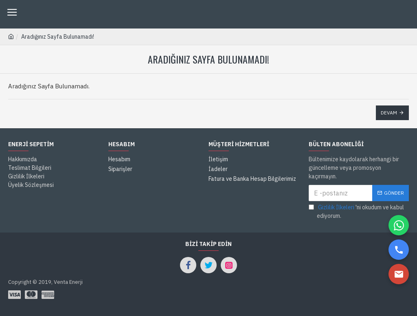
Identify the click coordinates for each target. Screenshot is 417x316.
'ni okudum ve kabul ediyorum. (356, 211)
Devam (389, 113)
